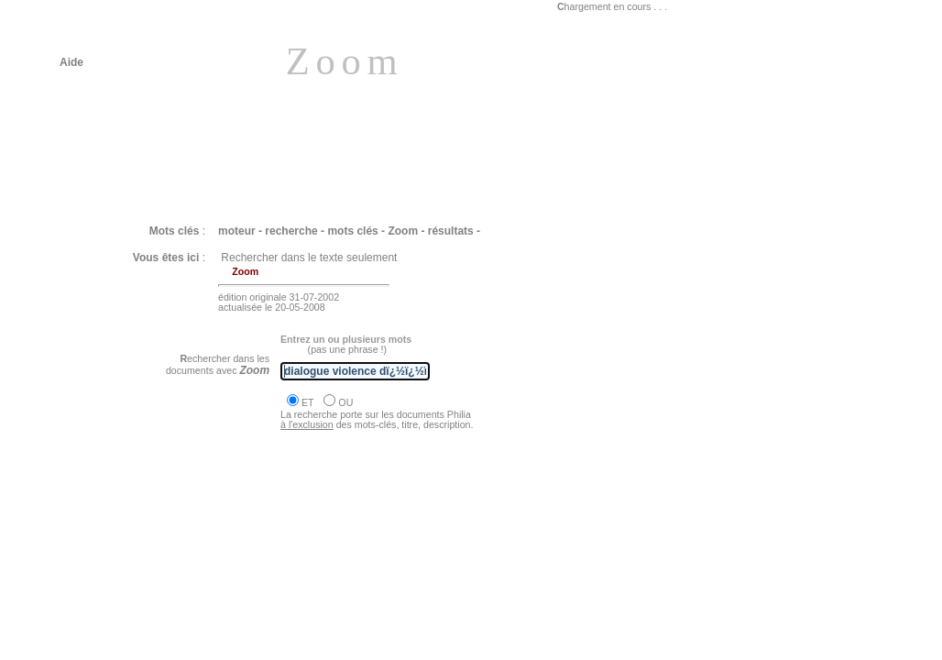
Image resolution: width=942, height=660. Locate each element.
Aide (71, 62)
